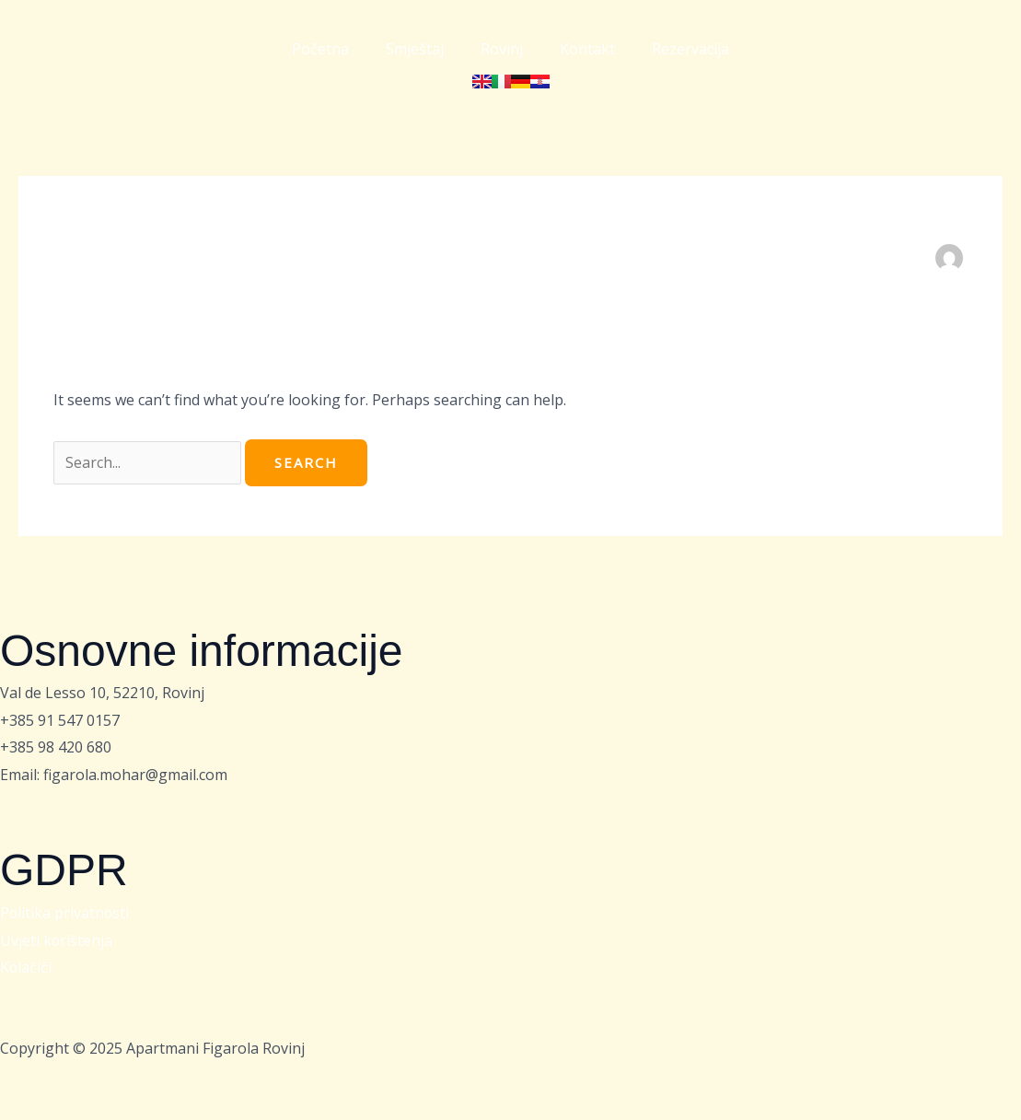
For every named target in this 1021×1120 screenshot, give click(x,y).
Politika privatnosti (65, 913)
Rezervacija (690, 49)
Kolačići (26, 967)
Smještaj (415, 49)
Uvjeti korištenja (56, 940)
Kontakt (587, 49)
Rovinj (502, 49)
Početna (320, 49)
